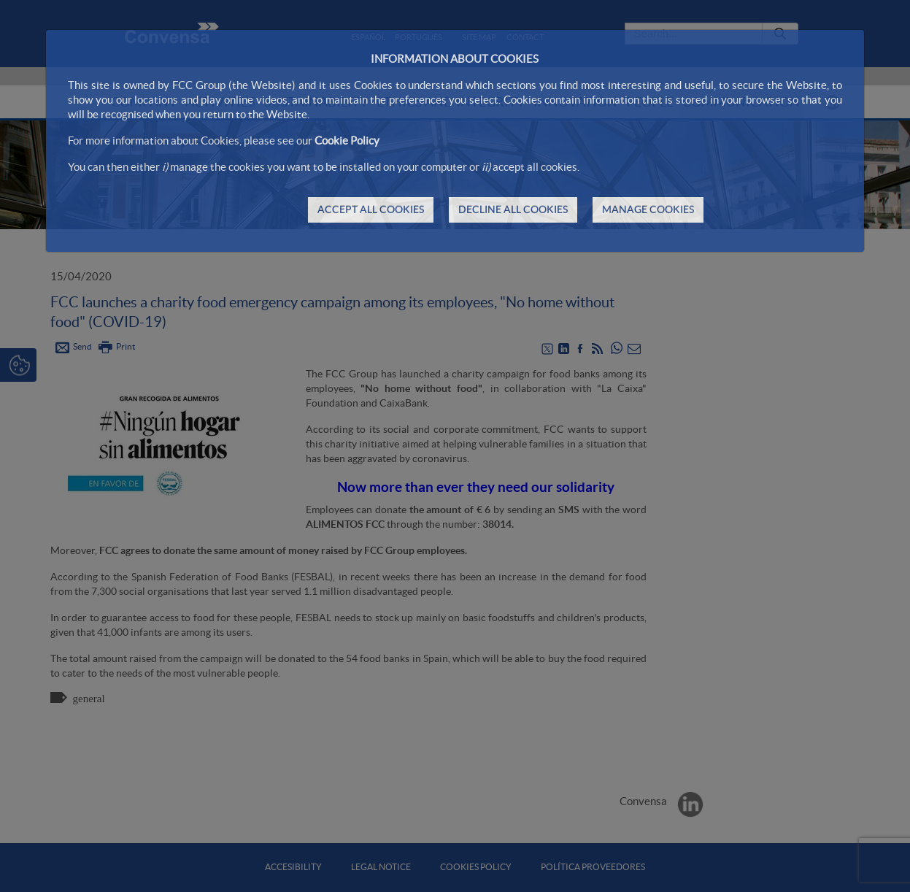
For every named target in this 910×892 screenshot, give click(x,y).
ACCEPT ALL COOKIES (370, 209)
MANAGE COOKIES (648, 209)
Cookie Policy (347, 140)
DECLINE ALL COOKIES (513, 209)
